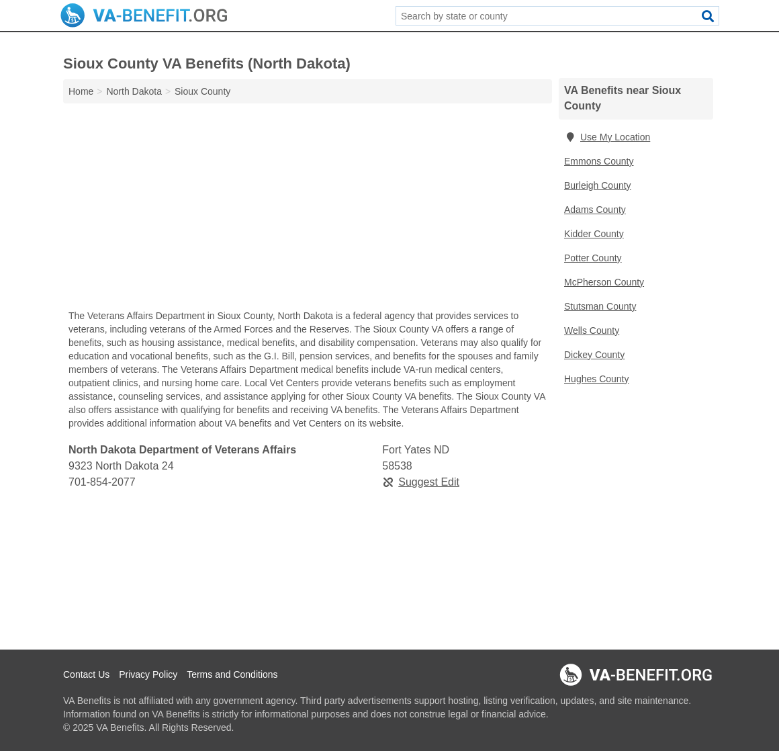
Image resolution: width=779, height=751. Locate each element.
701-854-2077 (102, 482)
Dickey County (594, 354)
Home (80, 91)
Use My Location (607, 137)
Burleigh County (597, 185)
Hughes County (596, 378)
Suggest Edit (420, 482)
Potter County (593, 258)
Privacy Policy (148, 674)
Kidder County (594, 233)
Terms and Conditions (232, 674)
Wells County (591, 330)
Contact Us (86, 674)
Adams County (595, 209)
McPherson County (604, 282)
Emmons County (598, 161)
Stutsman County (600, 306)
